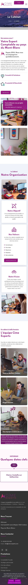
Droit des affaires (5, 565)
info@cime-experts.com (11, 543)
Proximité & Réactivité (13, 86)
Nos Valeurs (14, 237)
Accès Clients (19, 3)
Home (10, 21)
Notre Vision (14, 279)
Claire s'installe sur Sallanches (14, 476)
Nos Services (6, 92)
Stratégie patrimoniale (7, 562)
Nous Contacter (11, 263)
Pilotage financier (6, 570)
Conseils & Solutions (12, 78)
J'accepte (11, 580)
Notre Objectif (14, 214)
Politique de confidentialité (14, 582)
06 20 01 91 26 (7, 541)
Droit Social (4, 568)
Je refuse (18, 580)
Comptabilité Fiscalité (7, 560)
